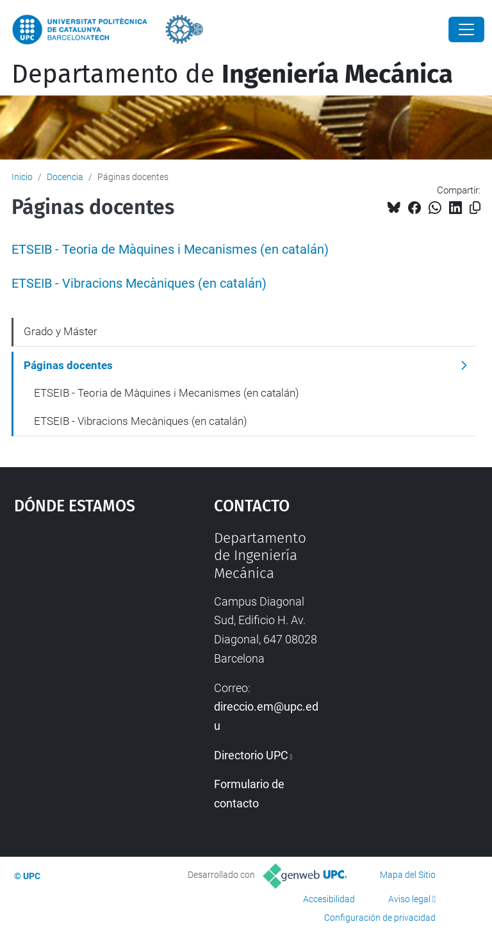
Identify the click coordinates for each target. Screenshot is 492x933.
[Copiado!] (475, 208)
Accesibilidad (329, 899)
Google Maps (86, 625)
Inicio (22, 177)
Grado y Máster (60, 331)
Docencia (65, 177)
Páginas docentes (68, 365)
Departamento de (232, 74)
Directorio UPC (251, 755)
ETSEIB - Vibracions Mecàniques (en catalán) (139, 283)
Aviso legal (409, 899)
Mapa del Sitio (408, 875)
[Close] (466, 29)
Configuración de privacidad (380, 917)
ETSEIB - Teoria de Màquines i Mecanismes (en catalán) (170, 249)
